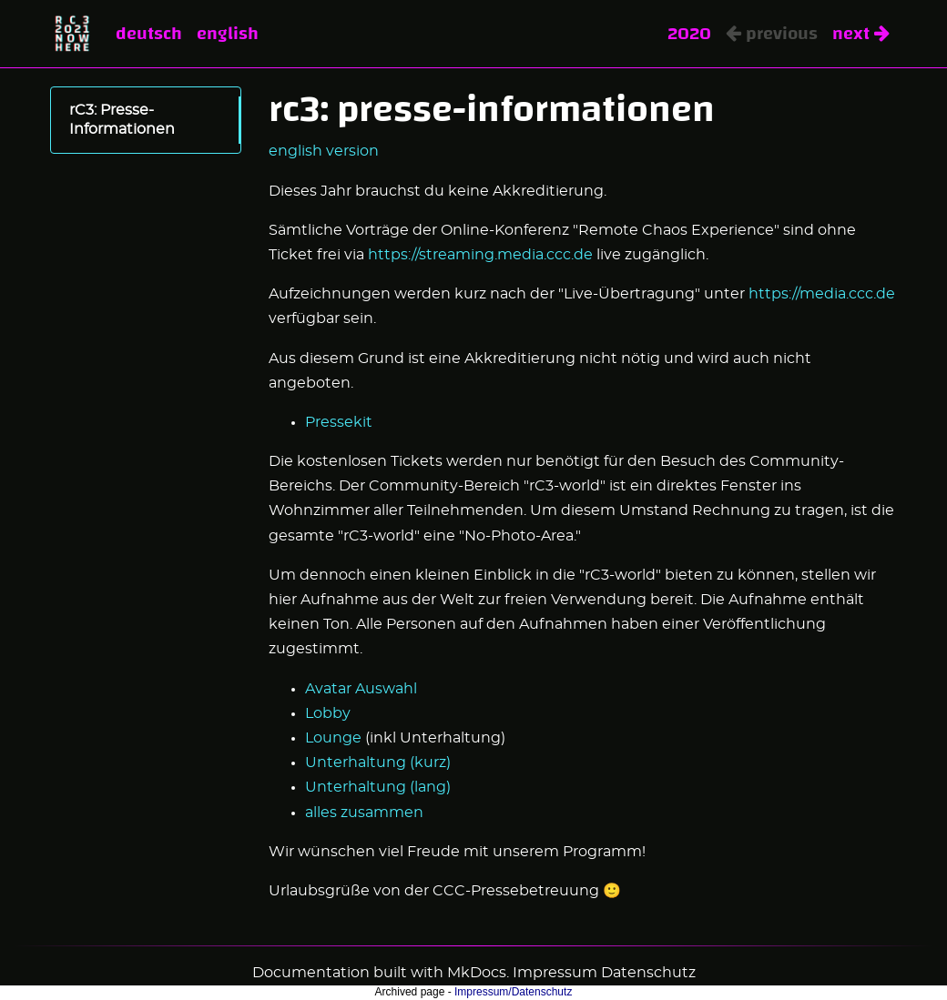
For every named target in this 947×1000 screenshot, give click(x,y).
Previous (772, 33)
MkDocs (476, 972)
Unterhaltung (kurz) (378, 762)
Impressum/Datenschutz (513, 991)
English (228, 33)
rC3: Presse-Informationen (122, 119)
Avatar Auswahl (361, 689)
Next (861, 33)
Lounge (333, 738)
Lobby (328, 713)
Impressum (555, 972)
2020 (689, 33)
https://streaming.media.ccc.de (480, 254)
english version (324, 151)
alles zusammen (364, 812)
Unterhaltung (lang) (378, 787)
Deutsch (149, 33)
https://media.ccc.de (821, 294)
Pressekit (338, 422)
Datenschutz (648, 972)
